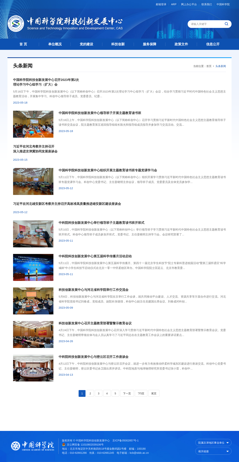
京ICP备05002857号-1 (125, 440)
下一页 (127, 393)
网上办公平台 (189, 4)
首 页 (23, 44)
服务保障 (149, 44)
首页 (209, 66)
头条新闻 (220, 66)
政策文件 (181, 44)
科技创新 (118, 44)
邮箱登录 (161, 4)
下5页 (141, 393)
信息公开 (213, 44)
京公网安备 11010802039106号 (83, 444)
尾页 (153, 393)
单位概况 (55, 44)
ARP (173, 4)
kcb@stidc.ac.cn (139, 452)
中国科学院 (223, 4)
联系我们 (206, 4)
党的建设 (86, 44)
